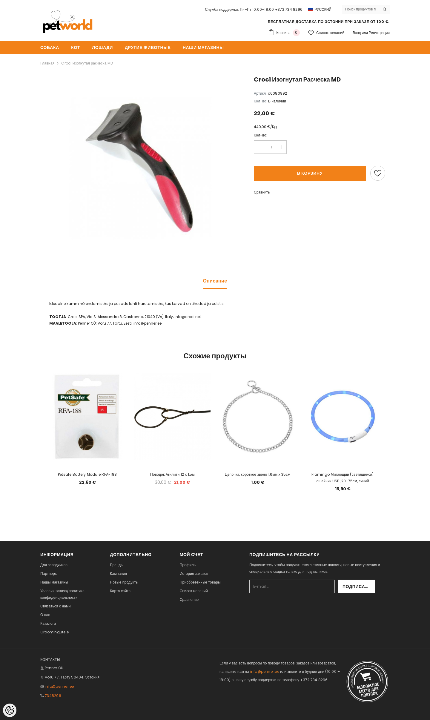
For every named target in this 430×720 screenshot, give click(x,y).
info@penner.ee (59, 686)
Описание (215, 280)
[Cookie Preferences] (9, 710)
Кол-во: (260, 135)
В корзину (310, 173)
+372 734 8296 (288, 9)
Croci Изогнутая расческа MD (87, 63)
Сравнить (262, 192)
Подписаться (359, 586)
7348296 (53, 695)
